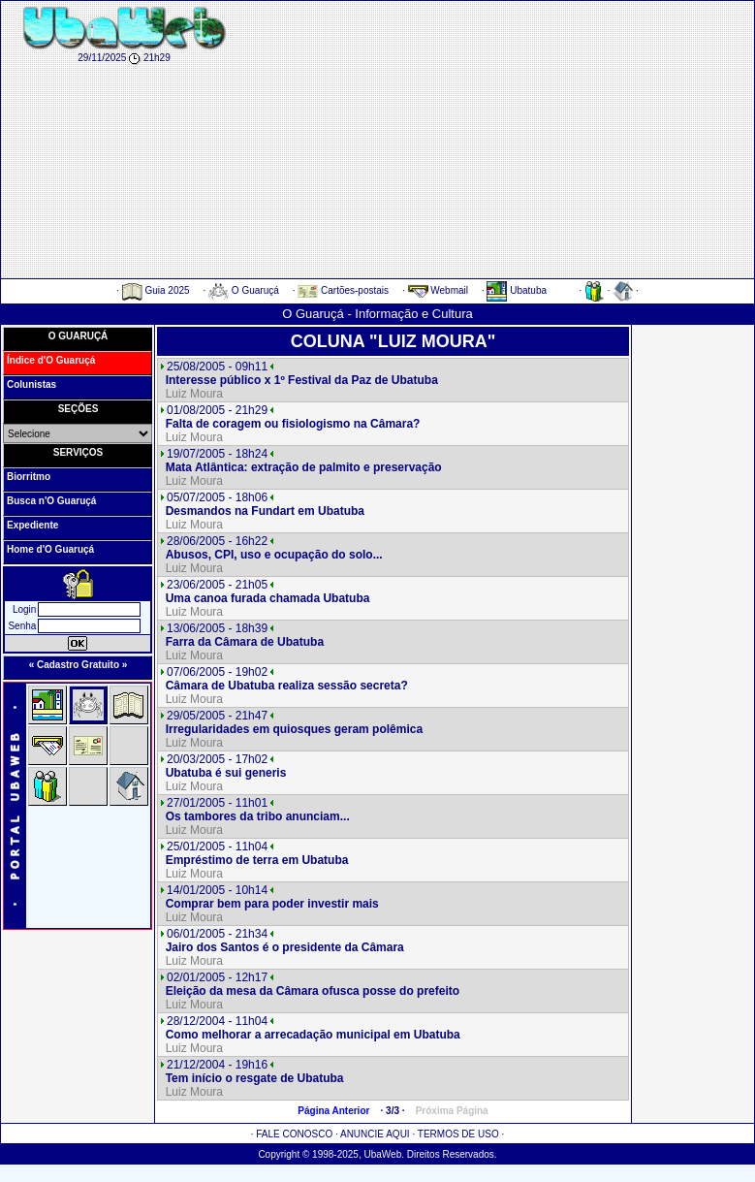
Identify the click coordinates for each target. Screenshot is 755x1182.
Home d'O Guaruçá (50, 549)
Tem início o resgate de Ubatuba (255, 1078)
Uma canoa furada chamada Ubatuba (268, 598)
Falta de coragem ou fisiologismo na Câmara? (293, 424)
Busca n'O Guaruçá (51, 500)
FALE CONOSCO (294, 1134)
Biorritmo (28, 476)
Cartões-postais (343, 290)
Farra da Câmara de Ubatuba (245, 642)
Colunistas (31, 384)
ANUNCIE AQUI (375, 1134)
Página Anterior (333, 1110)
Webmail (438, 290)
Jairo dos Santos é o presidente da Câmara (285, 947)
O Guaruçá (243, 290)
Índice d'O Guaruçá (51, 360)
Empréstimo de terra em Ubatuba (257, 860)
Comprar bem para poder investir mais (272, 903)
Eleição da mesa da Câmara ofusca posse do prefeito (312, 991)
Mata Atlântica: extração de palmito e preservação (304, 467)
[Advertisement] (531, 141)
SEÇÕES (78, 408)
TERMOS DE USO (458, 1134)
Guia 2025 (156, 290)
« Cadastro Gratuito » (78, 664)
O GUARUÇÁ (78, 336)
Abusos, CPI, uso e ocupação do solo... (274, 554)
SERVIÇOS (78, 452)
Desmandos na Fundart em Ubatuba (265, 511)
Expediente (32, 525)
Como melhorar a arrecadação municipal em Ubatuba (313, 1034)
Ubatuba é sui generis (226, 773)
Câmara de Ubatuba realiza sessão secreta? (287, 685)
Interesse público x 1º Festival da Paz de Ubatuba (302, 380)
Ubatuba (517, 290)
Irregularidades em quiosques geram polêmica (294, 729)
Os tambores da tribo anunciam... (258, 816)
